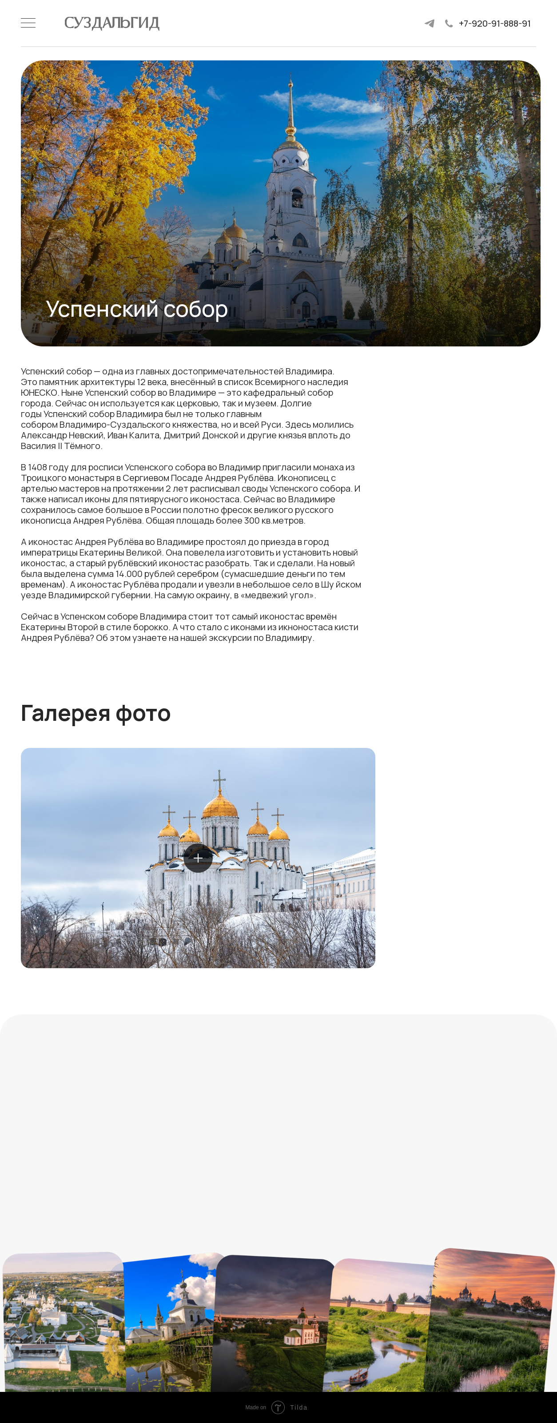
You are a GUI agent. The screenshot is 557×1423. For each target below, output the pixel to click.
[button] (198, 858)
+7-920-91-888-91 (495, 23)
